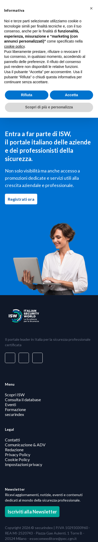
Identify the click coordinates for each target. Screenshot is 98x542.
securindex (14, 414)
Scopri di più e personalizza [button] (49, 107)
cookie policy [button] (14, 46)
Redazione (14, 449)
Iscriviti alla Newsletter (32, 512)
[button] (91, 8)
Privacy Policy (17, 454)
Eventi (10, 404)
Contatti (12, 439)
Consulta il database (23, 399)
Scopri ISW (15, 394)
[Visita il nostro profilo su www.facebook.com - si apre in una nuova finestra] (24, 358)
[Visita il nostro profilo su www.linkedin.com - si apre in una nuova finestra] (10, 358)
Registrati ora (22, 198)
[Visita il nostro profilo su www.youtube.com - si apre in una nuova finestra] (37, 358)
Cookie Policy (17, 459)
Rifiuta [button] (26, 95)
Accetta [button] (71, 95)
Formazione (15, 409)
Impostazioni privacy (23, 464)
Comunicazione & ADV (25, 444)
